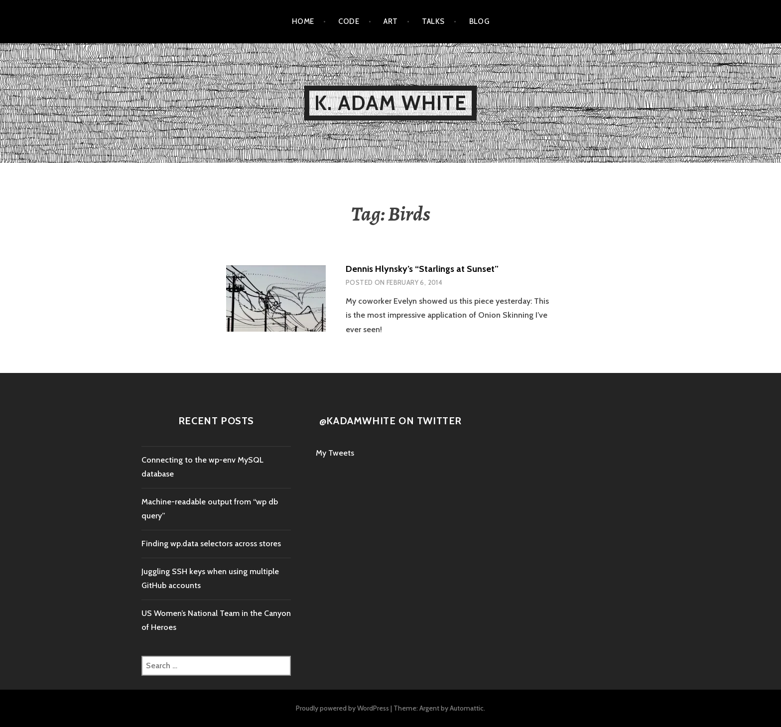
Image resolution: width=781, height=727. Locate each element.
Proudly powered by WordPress (342, 708)
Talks (433, 21)
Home (303, 21)
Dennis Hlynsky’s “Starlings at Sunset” (422, 268)
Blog (479, 21)
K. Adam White (390, 103)
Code (348, 21)
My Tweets (335, 453)
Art (390, 21)
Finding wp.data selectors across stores (211, 543)
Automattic (467, 708)
